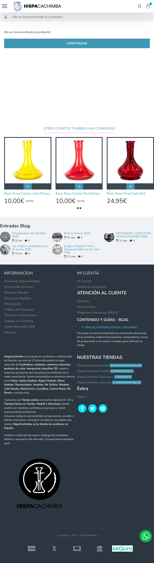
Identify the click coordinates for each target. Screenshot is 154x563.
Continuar (77, 43)
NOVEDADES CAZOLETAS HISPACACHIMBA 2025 (133, 235)
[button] (78, 208)
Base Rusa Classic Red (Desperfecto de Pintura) (79, 193)
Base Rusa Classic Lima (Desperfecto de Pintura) (27, 193)
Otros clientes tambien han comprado (79, 128)
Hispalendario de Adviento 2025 (29, 235)
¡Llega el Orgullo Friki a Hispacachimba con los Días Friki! (82, 249)
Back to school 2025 (77, 233)
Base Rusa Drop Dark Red (126, 193)
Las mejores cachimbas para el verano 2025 (30, 248)
